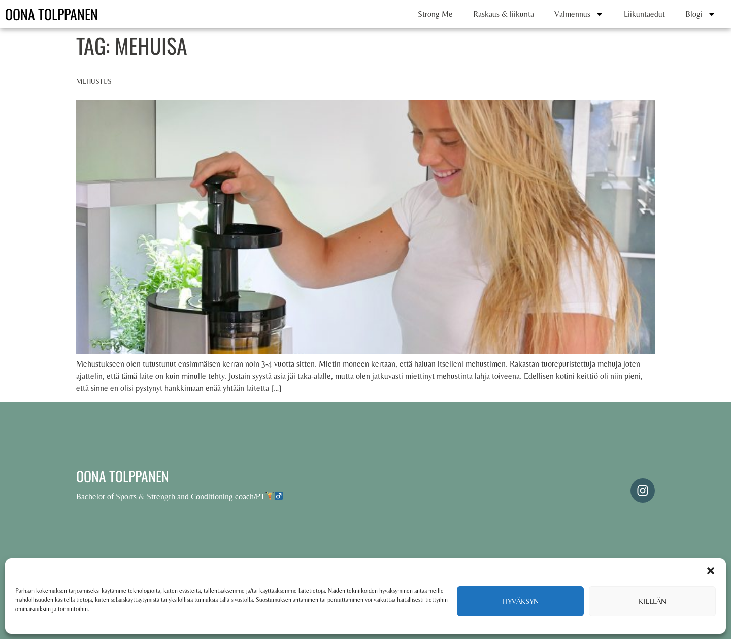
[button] (711, 571)
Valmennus (579, 14)
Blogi (700, 14)
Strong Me (435, 14)
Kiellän (652, 601)
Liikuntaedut (644, 14)
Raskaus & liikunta (503, 14)
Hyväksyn (521, 601)
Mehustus (94, 81)
